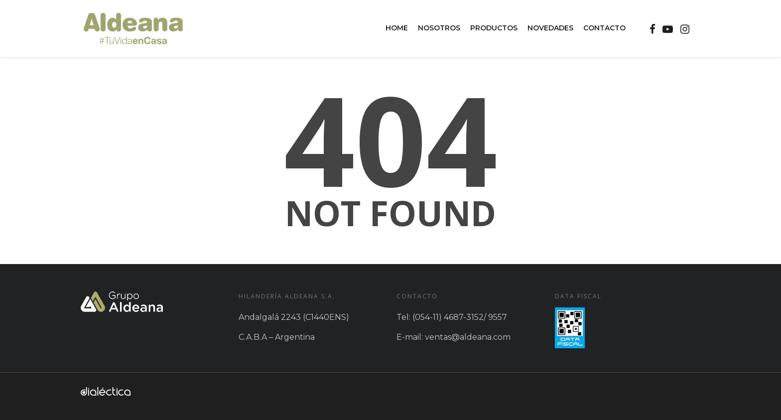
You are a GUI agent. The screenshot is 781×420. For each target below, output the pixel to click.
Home (397, 27)
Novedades (550, 27)
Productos (494, 27)
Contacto (604, 27)
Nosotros (439, 27)
